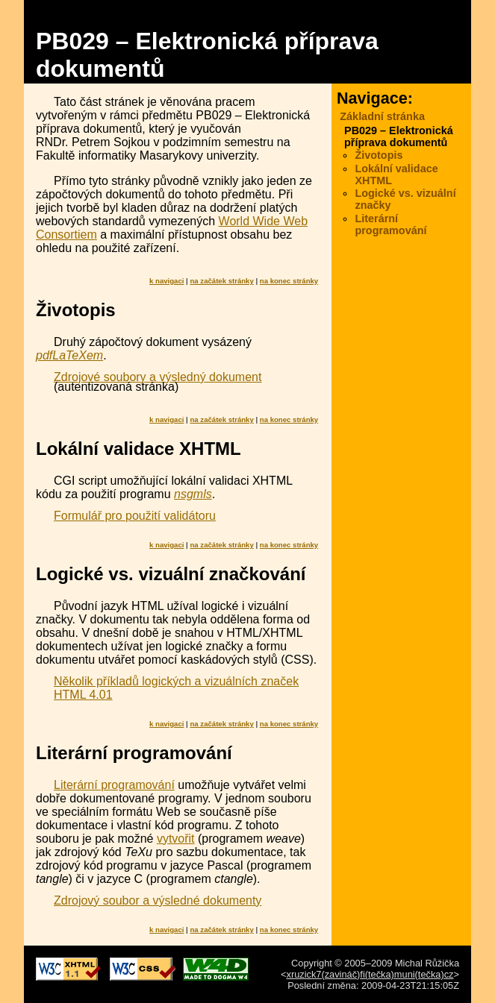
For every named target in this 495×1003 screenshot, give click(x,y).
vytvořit (176, 838)
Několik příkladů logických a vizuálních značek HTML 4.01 (176, 688)
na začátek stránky (221, 281)
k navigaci (166, 281)
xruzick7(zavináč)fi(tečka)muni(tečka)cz (370, 974)
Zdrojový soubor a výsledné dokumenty (157, 900)
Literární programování (114, 785)
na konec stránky (289, 281)
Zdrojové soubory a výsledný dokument (157, 377)
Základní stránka (382, 116)
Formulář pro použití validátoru (135, 515)
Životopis (378, 155)
